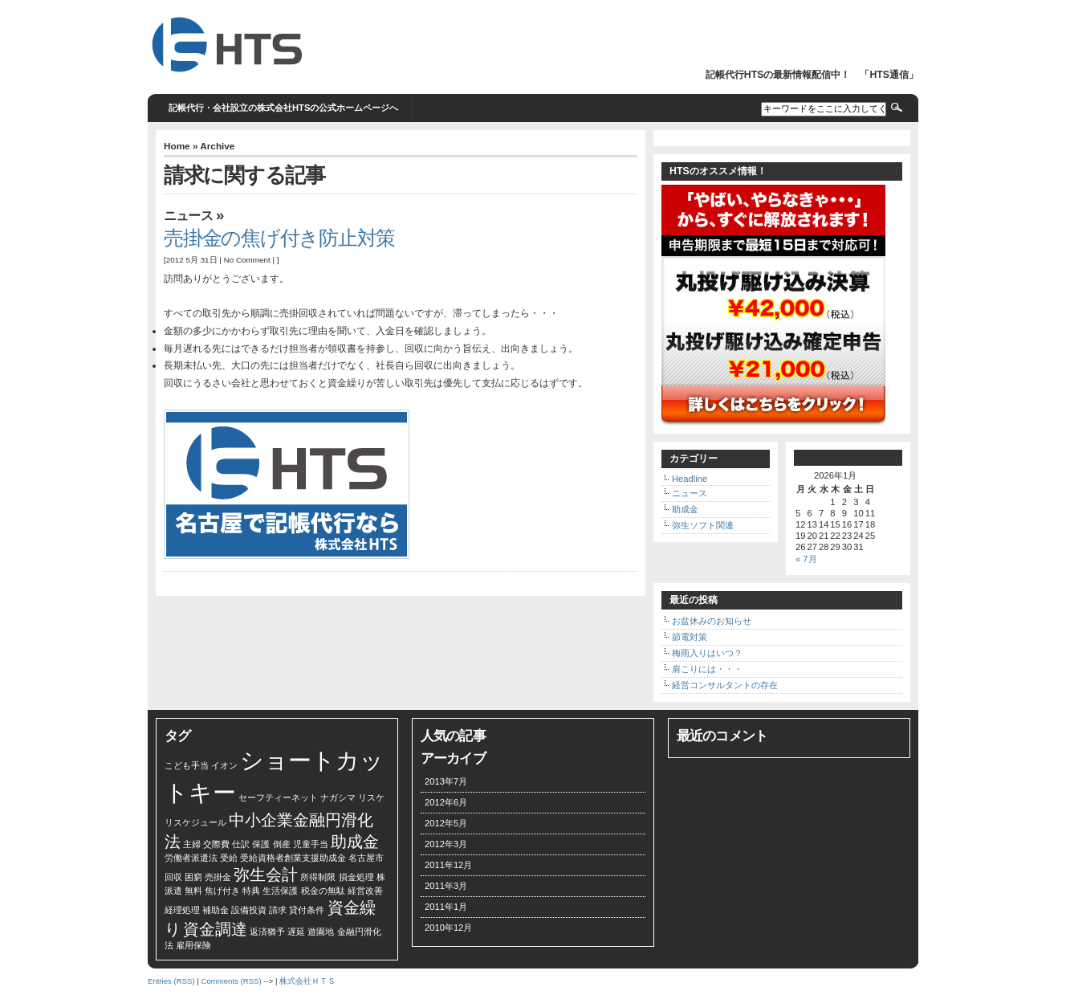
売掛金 (218, 877)
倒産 (282, 844)
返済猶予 (267, 931)
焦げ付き (222, 890)
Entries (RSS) (171, 981)
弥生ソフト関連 (703, 525)
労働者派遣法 (191, 857)
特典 (251, 890)
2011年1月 (446, 906)
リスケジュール (195, 822)
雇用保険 (193, 945)
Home (177, 146)
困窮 (193, 877)
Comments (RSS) (231, 981)
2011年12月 (448, 865)
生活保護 (280, 890)
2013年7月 (446, 781)
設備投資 (248, 910)
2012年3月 (446, 844)
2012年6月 (446, 802)
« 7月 (806, 559)
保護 (261, 844)
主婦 (192, 844)
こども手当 (187, 765)
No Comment (247, 259)
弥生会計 (266, 874)
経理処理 (182, 910)
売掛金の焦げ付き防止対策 (279, 238)
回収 (173, 877)
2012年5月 (446, 823)
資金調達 (215, 929)
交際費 (216, 844)
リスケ (371, 797)
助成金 (685, 509)
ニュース (188, 215)
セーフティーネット (278, 797)
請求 (278, 910)
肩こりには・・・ (707, 669)
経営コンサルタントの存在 (725, 685)
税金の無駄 (323, 890)
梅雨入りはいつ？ (707, 653)
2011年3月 (446, 886)
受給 (229, 857)
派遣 (173, 890)
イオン (224, 765)
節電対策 (689, 637)
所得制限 (318, 877)
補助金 (215, 910)
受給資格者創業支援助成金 (293, 857)
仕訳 (241, 844)
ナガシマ (338, 797)
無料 (193, 890)
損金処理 (356, 877)
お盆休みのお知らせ (711, 621)
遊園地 (320, 931)
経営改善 (365, 890)
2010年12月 (448, 927)
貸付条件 (306, 910)
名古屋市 (366, 857)
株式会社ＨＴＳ (307, 981)
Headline (689, 478)
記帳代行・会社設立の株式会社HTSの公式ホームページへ (283, 107)
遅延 (296, 931)
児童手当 (310, 844)
